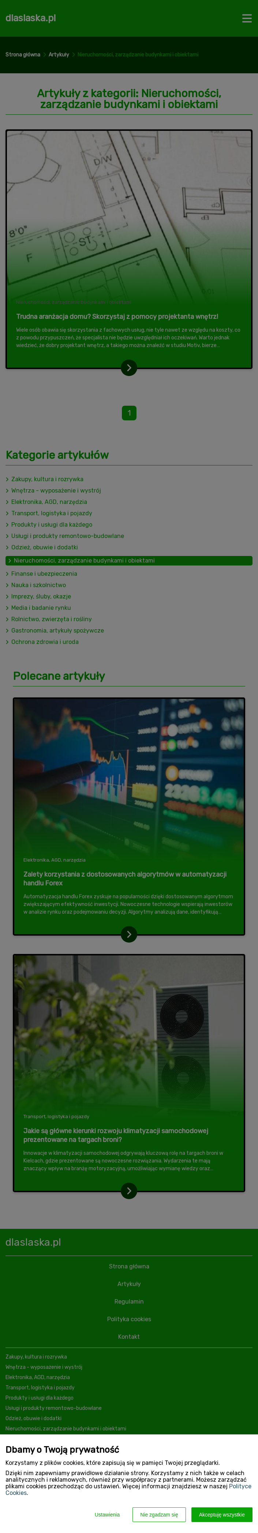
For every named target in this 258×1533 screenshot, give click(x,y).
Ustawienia (107, 1515)
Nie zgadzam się (159, 1515)
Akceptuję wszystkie (222, 1515)
